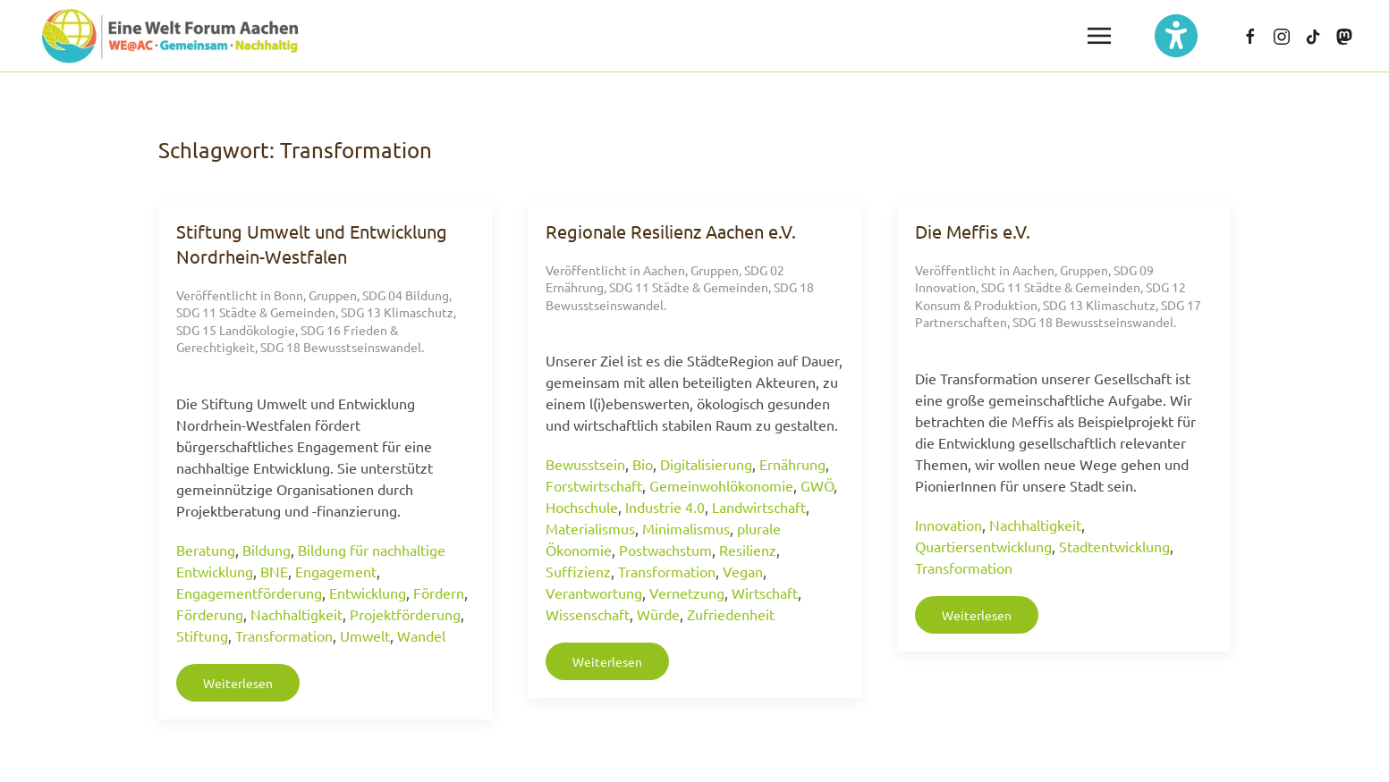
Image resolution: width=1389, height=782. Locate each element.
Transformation (284, 635)
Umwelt (365, 635)
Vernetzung (686, 592)
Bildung (266, 550)
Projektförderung (405, 614)
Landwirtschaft (759, 507)
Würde (658, 614)
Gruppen (333, 295)
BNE (274, 571)
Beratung (205, 550)
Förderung (209, 614)
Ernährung (792, 464)
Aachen (664, 270)
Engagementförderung (249, 592)
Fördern (438, 592)
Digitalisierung (706, 464)
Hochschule (582, 507)
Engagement (336, 571)
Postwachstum (665, 550)
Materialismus (590, 528)
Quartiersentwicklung (983, 546)
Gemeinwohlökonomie (721, 485)
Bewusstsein (585, 464)
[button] (1099, 35)
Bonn (288, 295)
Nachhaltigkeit (296, 614)
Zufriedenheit (731, 614)
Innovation (948, 525)
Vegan (743, 571)
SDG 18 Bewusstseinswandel (340, 347)
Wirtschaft (765, 592)
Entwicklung (367, 592)
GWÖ (817, 485)
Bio (642, 464)
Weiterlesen (238, 683)
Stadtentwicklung (1114, 546)
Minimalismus (686, 528)
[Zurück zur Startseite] (170, 35)
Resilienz (747, 550)
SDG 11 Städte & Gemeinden (255, 312)
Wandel (421, 635)
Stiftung (202, 635)
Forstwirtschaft (594, 485)
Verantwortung (594, 592)
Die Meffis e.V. (972, 231)
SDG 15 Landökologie (235, 330)
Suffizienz (578, 571)
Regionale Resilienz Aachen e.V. (671, 231)
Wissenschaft (588, 614)
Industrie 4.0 (665, 507)
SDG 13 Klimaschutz (397, 312)
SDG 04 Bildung (405, 295)
